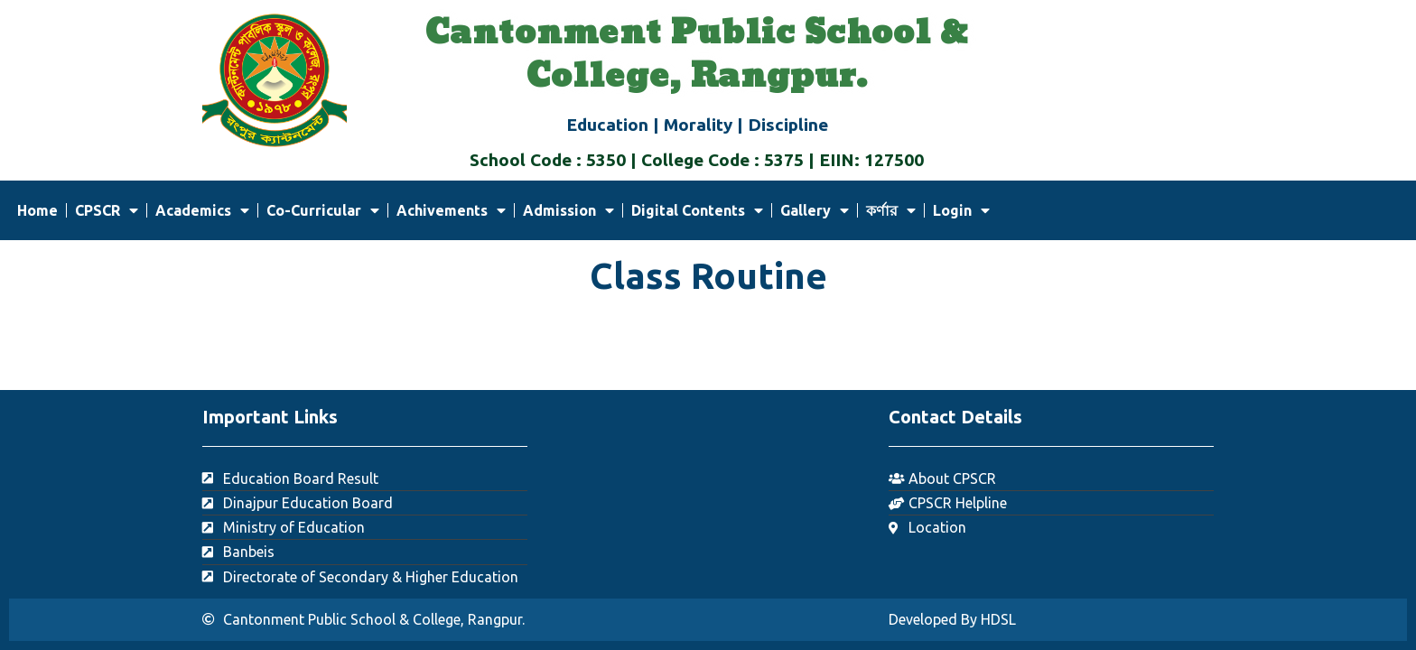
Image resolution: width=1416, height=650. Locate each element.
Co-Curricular (322, 210)
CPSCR (106, 210)
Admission (568, 210)
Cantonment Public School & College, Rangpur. (696, 55)
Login (961, 210)
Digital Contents (697, 210)
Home (37, 210)
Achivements (451, 210)
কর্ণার (891, 210)
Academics (202, 210)
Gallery (814, 210)
